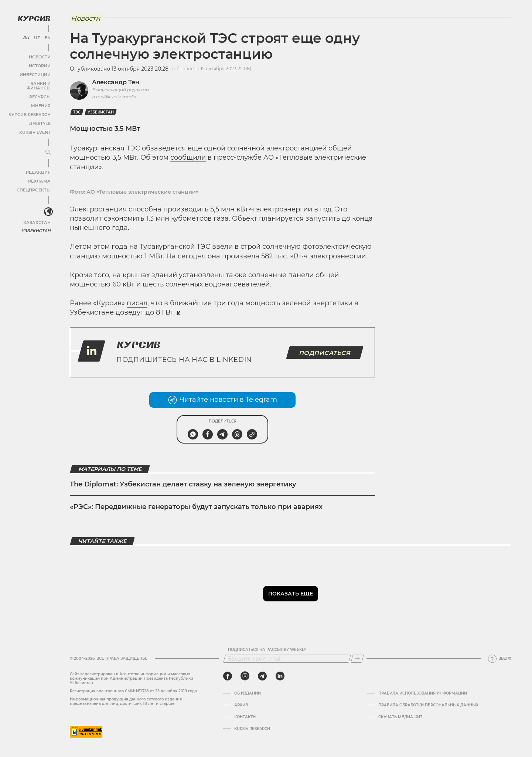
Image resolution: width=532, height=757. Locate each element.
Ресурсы (40, 91)
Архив (241, 705)
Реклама (40, 175)
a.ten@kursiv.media (114, 96)
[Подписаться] (357, 659)
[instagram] (245, 676)
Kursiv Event (36, 127)
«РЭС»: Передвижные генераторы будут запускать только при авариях (196, 507)
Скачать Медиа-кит (400, 717)
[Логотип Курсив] (33, 17)
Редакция (39, 166)
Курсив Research (31, 109)
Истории (40, 64)
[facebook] (227, 676)
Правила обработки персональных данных (428, 705)
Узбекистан (37, 225)
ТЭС (77, 112)
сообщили (188, 157)
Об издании (247, 693)
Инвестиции (36, 73)
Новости (40, 56)
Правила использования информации (422, 693)
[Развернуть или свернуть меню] (47, 147)
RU (26, 37)
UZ (37, 37)
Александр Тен (115, 82)
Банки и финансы (29, 82)
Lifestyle (40, 118)
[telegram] (262, 676)
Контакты (245, 717)
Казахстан (38, 217)
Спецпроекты (34, 184)
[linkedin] (279, 676)
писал (137, 303)
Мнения (41, 100)
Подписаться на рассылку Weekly (267, 650)
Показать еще (290, 593)
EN (47, 37)
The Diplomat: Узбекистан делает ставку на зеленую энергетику (183, 484)
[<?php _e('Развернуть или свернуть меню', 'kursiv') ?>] (47, 206)
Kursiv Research (252, 729)
